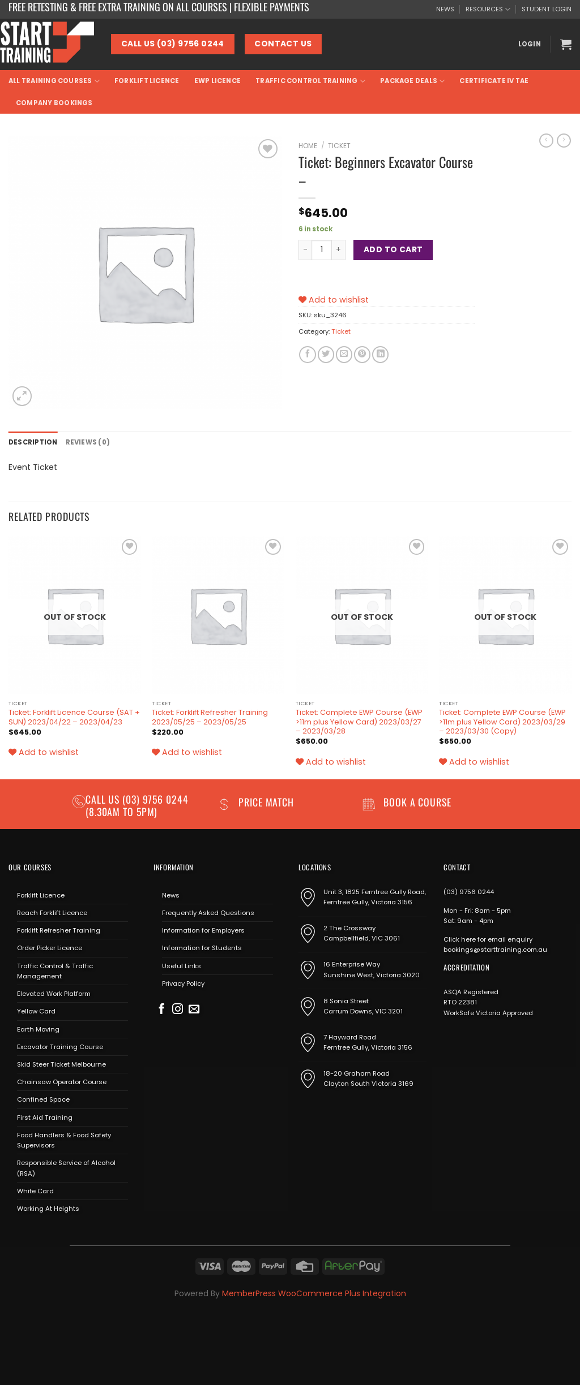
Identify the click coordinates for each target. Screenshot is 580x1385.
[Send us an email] (194, 1010)
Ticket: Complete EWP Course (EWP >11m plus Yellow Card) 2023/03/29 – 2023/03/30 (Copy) (502, 722)
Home (307, 145)
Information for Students (202, 947)
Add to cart (393, 249)
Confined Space (43, 1099)
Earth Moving (38, 1029)
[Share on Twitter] (326, 354)
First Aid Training (44, 1117)
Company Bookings (54, 102)
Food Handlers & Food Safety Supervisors (64, 1140)
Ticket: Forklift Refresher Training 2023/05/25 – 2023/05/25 (210, 717)
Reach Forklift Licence (52, 912)
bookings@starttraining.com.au (495, 949)
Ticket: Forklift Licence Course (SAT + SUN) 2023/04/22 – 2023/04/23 (74, 717)
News (171, 895)
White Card (35, 1191)
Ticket (339, 145)
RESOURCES (488, 9)
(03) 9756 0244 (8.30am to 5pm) (137, 805)
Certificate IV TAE (493, 80)
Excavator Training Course (60, 1046)
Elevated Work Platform (54, 993)
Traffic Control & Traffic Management (55, 971)
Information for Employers (203, 930)
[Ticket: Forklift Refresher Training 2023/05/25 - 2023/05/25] (218, 615)
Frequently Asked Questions (208, 912)
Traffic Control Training (310, 81)
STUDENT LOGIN (547, 9)
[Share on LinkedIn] (380, 354)
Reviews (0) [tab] (88, 442)
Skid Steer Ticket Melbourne (61, 1064)
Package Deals (412, 81)
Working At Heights (48, 1208)
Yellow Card (36, 1011)
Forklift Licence (147, 80)
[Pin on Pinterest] (362, 354)
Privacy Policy (183, 983)
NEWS (445, 9)
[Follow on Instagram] (177, 1010)
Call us (104, 799)
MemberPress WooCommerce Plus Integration (314, 1293)
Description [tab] (33, 442)
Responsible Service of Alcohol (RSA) (66, 1167)
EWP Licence (217, 80)
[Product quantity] (322, 250)
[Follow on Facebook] (161, 1010)
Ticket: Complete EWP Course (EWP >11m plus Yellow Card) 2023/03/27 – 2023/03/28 (359, 722)
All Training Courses (54, 81)
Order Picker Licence (49, 947)
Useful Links (181, 965)
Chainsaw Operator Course (61, 1081)
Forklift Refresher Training (58, 930)
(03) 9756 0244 (468, 891)
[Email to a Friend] (344, 354)
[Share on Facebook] (307, 354)
